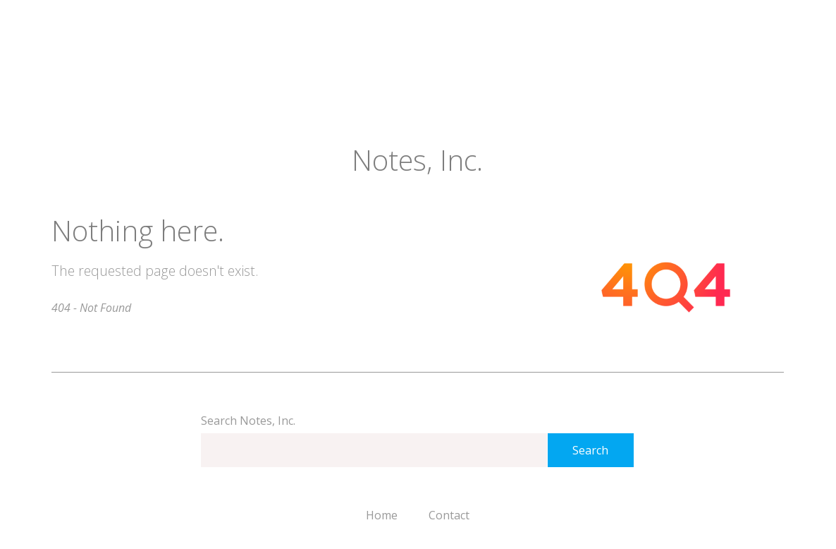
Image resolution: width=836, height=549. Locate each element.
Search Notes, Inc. (248, 420)
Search (590, 450)
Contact (449, 515)
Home (382, 515)
